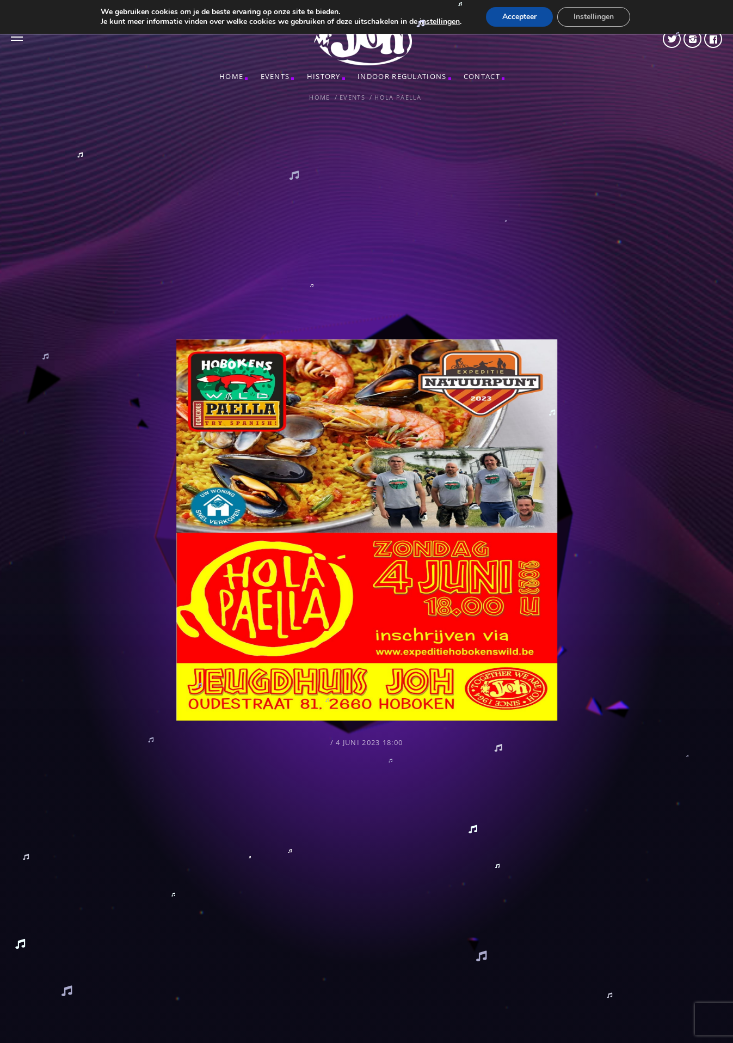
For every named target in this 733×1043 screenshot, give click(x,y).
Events (275, 76)
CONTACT (482, 76)
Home (231, 76)
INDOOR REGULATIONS (402, 76)
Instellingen (594, 16)
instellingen (440, 22)
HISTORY (324, 76)
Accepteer (519, 16)
